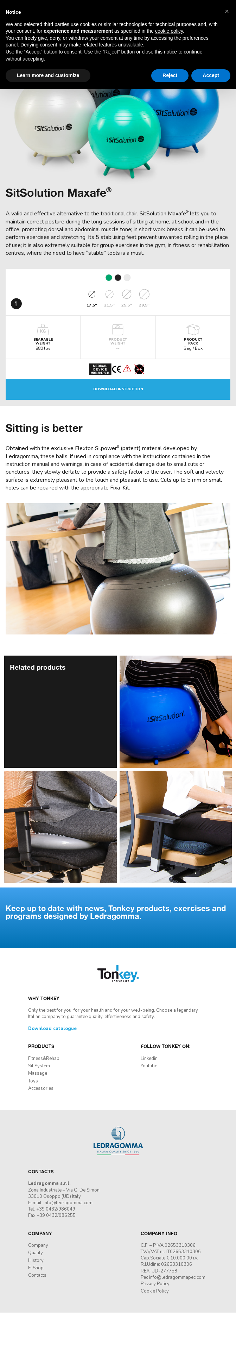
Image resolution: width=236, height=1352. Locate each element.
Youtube (149, 1066)
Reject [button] (169, 75)
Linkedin (149, 1058)
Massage (37, 1073)
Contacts (37, 1275)
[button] (226, 11)
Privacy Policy (155, 1284)
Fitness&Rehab (43, 1058)
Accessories (40, 1088)
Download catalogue (52, 1028)
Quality (35, 1253)
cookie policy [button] (169, 31)
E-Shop (36, 1268)
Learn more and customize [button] (48, 75)
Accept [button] (211, 75)
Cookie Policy (155, 1291)
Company (38, 1245)
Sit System (39, 1066)
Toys (33, 1081)
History (36, 1260)
